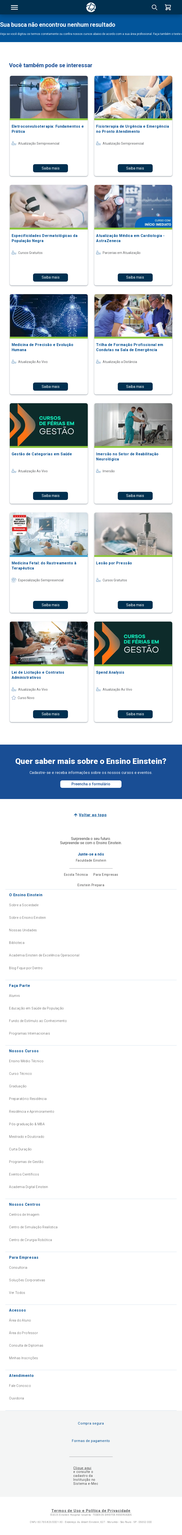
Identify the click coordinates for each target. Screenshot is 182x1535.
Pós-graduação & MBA (27, 1124)
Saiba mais (51, 168)
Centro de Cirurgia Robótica (30, 1240)
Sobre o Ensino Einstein (27, 917)
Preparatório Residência (28, 1099)
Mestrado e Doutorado (26, 1137)
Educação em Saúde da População (36, 1008)
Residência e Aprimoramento (31, 1111)
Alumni (14, 996)
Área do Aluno (20, 1320)
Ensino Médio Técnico (26, 1061)
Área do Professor (23, 1333)
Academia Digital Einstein (28, 1187)
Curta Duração (20, 1149)
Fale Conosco (20, 1386)
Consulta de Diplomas (26, 1345)
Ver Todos (17, 1293)
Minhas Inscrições (23, 1358)
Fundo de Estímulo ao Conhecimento (38, 1021)
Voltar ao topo (93, 815)
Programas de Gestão (26, 1162)
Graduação (18, 1086)
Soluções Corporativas (27, 1280)
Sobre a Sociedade (23, 905)
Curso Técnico (20, 1073)
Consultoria (18, 1267)
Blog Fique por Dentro (26, 968)
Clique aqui (82, 1468)
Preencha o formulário (90, 784)
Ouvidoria (16, 1398)
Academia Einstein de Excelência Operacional (44, 955)
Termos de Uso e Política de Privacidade (91, 1510)
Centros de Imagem (24, 1214)
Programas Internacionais (29, 1033)
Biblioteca (16, 943)
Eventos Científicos (24, 1174)
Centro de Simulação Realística (33, 1227)
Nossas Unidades (23, 930)
